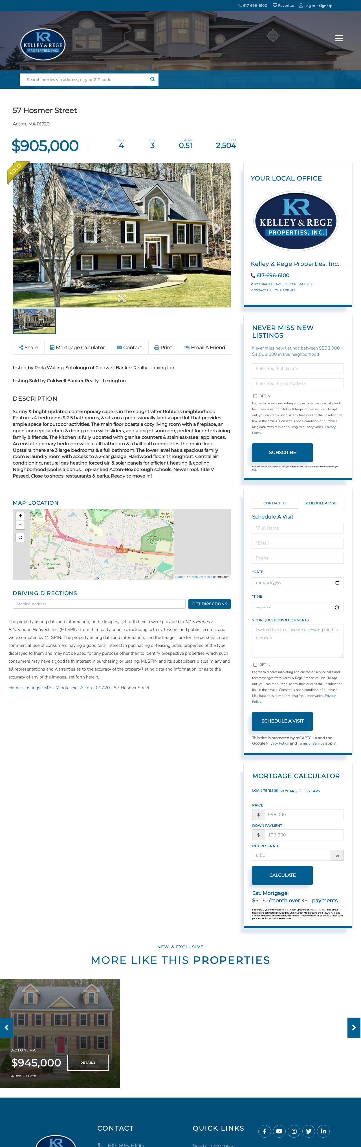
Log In (309, 6)
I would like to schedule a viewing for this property (298, 641)
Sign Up (325, 6)
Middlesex (66, 688)
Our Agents (285, 290)
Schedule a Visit (321, 503)
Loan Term (262, 790)
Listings (32, 688)
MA (48, 688)
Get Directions (209, 604)
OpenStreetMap (201, 577)
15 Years (309, 791)
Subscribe (282, 452)
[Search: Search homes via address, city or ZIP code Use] (83, 79)
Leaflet (180, 577)
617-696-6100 (252, 5)
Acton (86, 688)
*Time (257, 596)
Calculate (282, 875)
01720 (103, 688)
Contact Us (261, 290)
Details (87, 1062)
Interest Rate (265, 846)
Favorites (284, 5)
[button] (152, 79)
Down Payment (267, 825)
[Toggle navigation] (339, 37)
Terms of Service (311, 743)
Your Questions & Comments (280, 620)
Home (14, 688)
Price (257, 805)
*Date (257, 572)
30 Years (285, 791)
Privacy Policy (277, 743)
